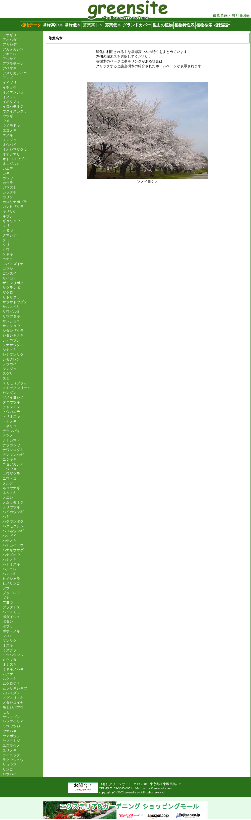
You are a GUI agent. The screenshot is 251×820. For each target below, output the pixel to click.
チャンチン (11, 407)
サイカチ (10, 278)
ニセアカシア (13, 464)
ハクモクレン (13, 526)
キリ (6, 226)
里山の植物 (163, 25)
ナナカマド (11, 440)
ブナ (6, 598)
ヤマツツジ (11, 726)
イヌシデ (10, 97)
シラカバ (10, 364)
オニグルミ (11, 164)
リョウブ (10, 765)
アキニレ (10, 54)
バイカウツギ (13, 512)
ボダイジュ (11, 617)
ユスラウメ (11, 745)
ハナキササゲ (13, 550)
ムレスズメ (11, 693)
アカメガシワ (13, 49)
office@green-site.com (157, 788)
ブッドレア (11, 593)
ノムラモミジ (13, 502)
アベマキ (10, 68)
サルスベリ (11, 307)
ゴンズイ (10, 273)
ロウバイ (10, 774)
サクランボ (11, 288)
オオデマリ (11, 154)
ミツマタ (10, 660)
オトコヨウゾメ (15, 159)
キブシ (8, 216)
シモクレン (11, 359)
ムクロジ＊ (11, 683)
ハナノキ (10, 559)
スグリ (8, 373)
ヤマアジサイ (13, 722)
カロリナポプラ (15, 202)
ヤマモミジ (11, 741)
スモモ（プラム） (17, 383)
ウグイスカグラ (15, 111)
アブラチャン (13, 63)
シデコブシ (11, 340)
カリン (8, 197)
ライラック (11, 755)
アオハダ (10, 40)
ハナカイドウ (13, 545)
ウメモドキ (11, 125)
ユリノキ (10, 750)
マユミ (8, 636)
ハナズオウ (11, 555)
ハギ (6, 517)
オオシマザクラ (15, 149)
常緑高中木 (53, 25)
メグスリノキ (13, 698)
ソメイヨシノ (13, 397)
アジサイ (10, 59)
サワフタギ (11, 316)
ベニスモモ (11, 612)
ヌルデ (8, 483)
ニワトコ (10, 478)
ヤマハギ (10, 731)
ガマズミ (10, 187)
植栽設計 (222, 25)
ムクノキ (10, 679)
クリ (6, 245)
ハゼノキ (10, 540)
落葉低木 (113, 25)
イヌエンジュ (13, 92)
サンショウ (11, 326)
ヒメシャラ (11, 579)
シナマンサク (13, 354)
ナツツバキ (11, 431)
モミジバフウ (13, 707)
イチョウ (10, 87)
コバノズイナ (13, 264)
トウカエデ (11, 412)
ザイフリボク (13, 283)
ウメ (6, 121)
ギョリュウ (11, 221)
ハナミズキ (11, 564)
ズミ (6, 378)
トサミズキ (11, 416)
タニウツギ (11, 402)
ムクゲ (8, 674)
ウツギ (8, 116)
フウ (6, 588)
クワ (6, 249)
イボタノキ (11, 102)
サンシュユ (11, 321)
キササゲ (10, 211)
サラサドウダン (15, 302)
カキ (6, 173)
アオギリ (10, 35)
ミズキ (8, 645)
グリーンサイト (14, 2)
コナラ (8, 259)
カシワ (8, 178)
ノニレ (8, 497)
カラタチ (10, 192)
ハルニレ (10, 569)
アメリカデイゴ (15, 73)
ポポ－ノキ (11, 631)
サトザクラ (11, 297)
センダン (10, 393)
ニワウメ (10, 469)
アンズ (8, 78)
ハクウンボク (13, 521)
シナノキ (10, 350)
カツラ (8, 183)
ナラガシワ (11, 445)
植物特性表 (184, 25)
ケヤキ (8, 254)
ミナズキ (10, 664)
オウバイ (10, 145)
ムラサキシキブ (15, 688)
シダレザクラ (13, 331)
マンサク (10, 641)
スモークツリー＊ (17, 388)
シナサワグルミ (15, 345)
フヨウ (8, 602)
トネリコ (10, 426)
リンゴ (8, 769)
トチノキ (10, 421)
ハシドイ (10, 536)
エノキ (8, 135)
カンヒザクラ (13, 207)
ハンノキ (10, 574)
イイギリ (10, 83)
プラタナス (11, 607)
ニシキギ (10, 459)
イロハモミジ (13, 106)
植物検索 (204, 25)
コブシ (8, 269)
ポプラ (8, 626)
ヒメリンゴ (11, 583)
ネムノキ (10, 493)
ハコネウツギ (13, 531)
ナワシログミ (13, 450)
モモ (6, 712)
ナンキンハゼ (13, 455)
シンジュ (10, 369)
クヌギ (8, 230)
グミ (6, 240)
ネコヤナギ (11, 488)
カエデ (8, 168)
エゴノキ (10, 130)
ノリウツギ (11, 507)
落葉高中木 (93, 25)
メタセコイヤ (13, 703)
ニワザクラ (11, 474)
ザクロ (8, 292)
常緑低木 (73, 25)
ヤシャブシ (11, 717)
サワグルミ (11, 311)
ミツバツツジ (13, 655)
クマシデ (10, 235)
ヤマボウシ (11, 736)
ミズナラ (10, 650)
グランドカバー (137, 25)
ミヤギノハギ (13, 669)
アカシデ (10, 44)
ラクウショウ (13, 760)
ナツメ (8, 435)
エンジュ (10, 140)
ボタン (8, 621)
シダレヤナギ (13, 335)
